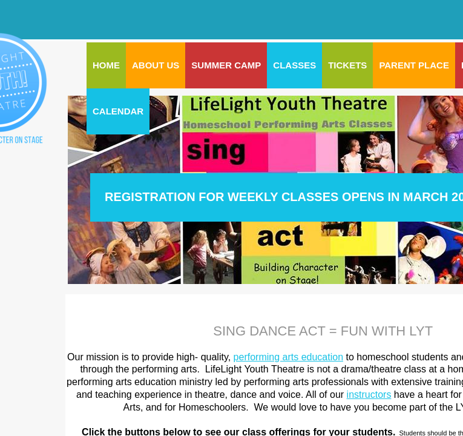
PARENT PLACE (414, 65)
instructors (369, 394)
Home (106, 65)
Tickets (347, 65)
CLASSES (294, 65)
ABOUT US (155, 65)
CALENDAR (118, 111)
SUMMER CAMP (226, 65)
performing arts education (288, 357)
